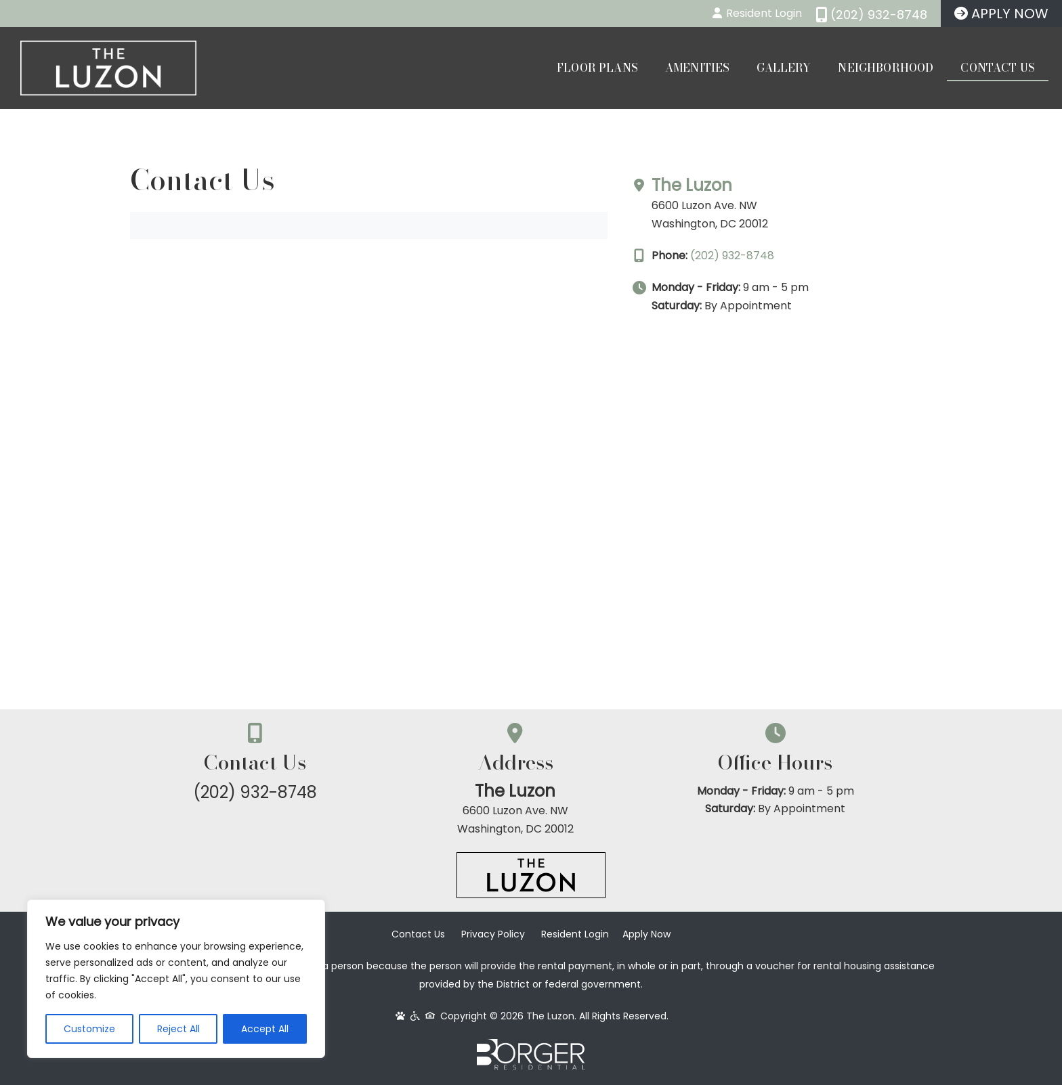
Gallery (784, 68)
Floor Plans (597, 68)
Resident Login (575, 935)
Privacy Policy (493, 935)
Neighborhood (885, 68)
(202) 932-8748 (786, 255)
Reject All (178, 1029)
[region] (176, 979)
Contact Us (997, 68)
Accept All (265, 1029)
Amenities (697, 68)
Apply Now (646, 935)
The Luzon (746, 185)
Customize (89, 1029)
